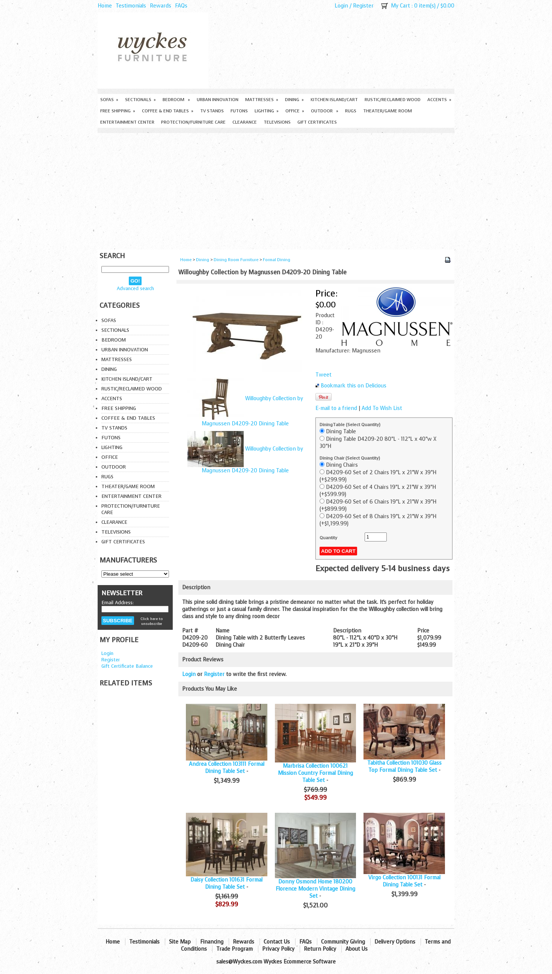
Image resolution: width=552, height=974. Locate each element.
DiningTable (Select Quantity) (350, 425)
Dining (294, 100)
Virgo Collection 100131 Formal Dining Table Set (404, 881)
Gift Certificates (317, 122)
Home (105, 5)
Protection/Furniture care (193, 122)
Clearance (244, 122)
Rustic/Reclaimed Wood (393, 100)
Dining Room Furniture (236, 260)
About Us (356, 949)
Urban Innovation (217, 100)
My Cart (400, 5)
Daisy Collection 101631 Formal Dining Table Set (226, 883)
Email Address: (117, 602)
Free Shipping (117, 111)
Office (294, 111)
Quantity (328, 538)
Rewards (160, 5)
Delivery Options (394, 941)
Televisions (277, 122)
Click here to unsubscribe (151, 621)
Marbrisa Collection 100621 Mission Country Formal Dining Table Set (315, 773)
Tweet (323, 374)
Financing (211, 941)
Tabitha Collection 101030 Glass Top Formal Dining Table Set (404, 766)
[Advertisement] (276, 189)
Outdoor (324, 111)
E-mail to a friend (336, 408)
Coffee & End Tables (167, 111)
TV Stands (212, 111)
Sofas (109, 100)
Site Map (180, 941)
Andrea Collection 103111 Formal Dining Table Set (226, 768)
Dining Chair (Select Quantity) (350, 458)
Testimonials (131, 5)
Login (341, 5)
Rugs (350, 111)
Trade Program (234, 949)
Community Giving (343, 941)
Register (363, 5)
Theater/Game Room (387, 111)
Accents (439, 100)
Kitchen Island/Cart (334, 100)
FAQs (181, 5)
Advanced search (135, 288)
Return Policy (320, 949)
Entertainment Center (127, 122)
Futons (239, 111)
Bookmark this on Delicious (353, 385)
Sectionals (140, 100)
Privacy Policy (278, 949)
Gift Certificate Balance (127, 666)
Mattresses (261, 100)
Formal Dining (276, 260)
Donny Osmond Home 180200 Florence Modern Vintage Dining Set (315, 889)
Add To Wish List (382, 408)
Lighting (267, 111)
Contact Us (277, 941)
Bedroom (176, 100)
